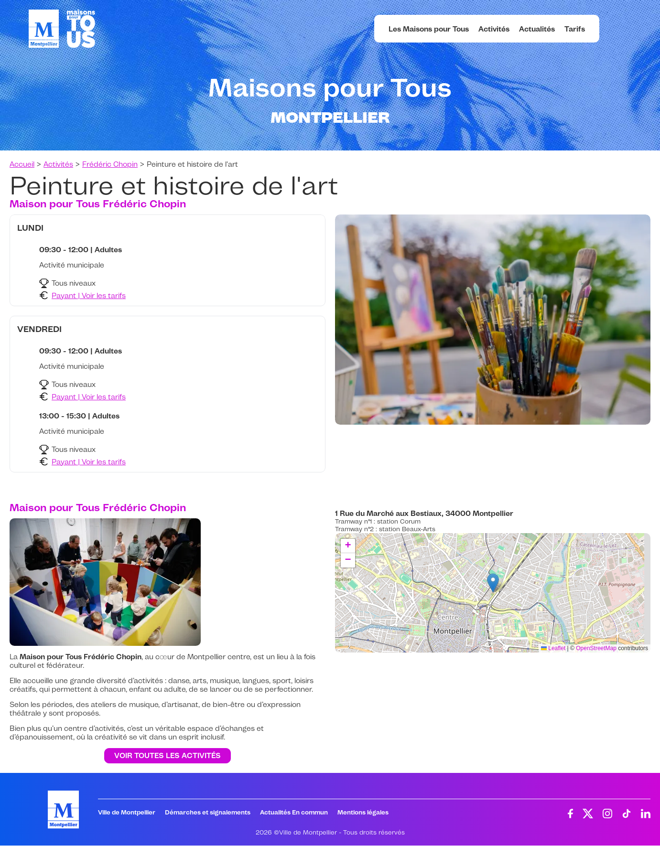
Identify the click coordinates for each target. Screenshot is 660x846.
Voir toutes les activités (167, 755)
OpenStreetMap (596, 648)
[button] (493, 583)
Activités (493, 28)
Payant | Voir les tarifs (89, 295)
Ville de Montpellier (126, 812)
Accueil (22, 164)
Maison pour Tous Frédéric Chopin (98, 203)
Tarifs (574, 28)
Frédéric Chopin (110, 164)
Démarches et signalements (207, 812)
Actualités (537, 28)
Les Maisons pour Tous (429, 28)
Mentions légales (363, 812)
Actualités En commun (294, 812)
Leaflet (553, 648)
